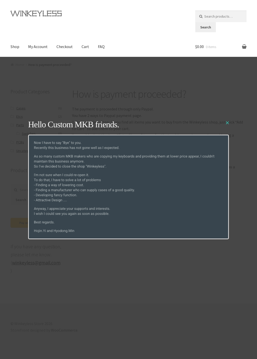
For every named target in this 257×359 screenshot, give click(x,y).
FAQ (101, 46)
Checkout (64, 46)
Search (205, 27)
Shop (15, 46)
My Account (38, 46)
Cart (85, 46)
